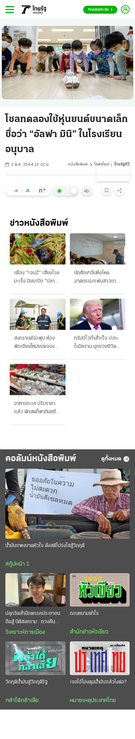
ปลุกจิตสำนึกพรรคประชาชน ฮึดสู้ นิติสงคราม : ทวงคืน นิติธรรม (32, 618)
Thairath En (100, 10)
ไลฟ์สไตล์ (101, 165)
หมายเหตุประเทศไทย (93, 700)
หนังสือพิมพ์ (77, 165)
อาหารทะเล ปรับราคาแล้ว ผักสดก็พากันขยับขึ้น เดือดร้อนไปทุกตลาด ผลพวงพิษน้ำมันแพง (37, 408)
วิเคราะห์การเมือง (25, 632)
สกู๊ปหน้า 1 (17, 564)
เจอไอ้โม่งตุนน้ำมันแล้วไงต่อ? (98, 682)
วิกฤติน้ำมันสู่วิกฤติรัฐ (26, 682)
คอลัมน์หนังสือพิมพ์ (40, 458)
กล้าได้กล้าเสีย (22, 700)
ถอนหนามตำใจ (84, 613)
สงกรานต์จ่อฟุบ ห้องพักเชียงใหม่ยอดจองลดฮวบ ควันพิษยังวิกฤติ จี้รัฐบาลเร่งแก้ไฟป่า (37, 343)
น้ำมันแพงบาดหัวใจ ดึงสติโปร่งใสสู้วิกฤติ (45, 545)
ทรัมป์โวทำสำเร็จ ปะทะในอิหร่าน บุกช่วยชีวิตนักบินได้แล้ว (96, 343)
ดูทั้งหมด (115, 459)
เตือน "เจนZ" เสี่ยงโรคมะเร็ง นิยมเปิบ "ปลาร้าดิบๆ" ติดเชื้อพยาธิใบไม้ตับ (37, 277)
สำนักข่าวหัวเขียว (89, 632)
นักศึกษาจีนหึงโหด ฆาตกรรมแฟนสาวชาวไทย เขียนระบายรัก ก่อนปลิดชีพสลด (97, 277)
